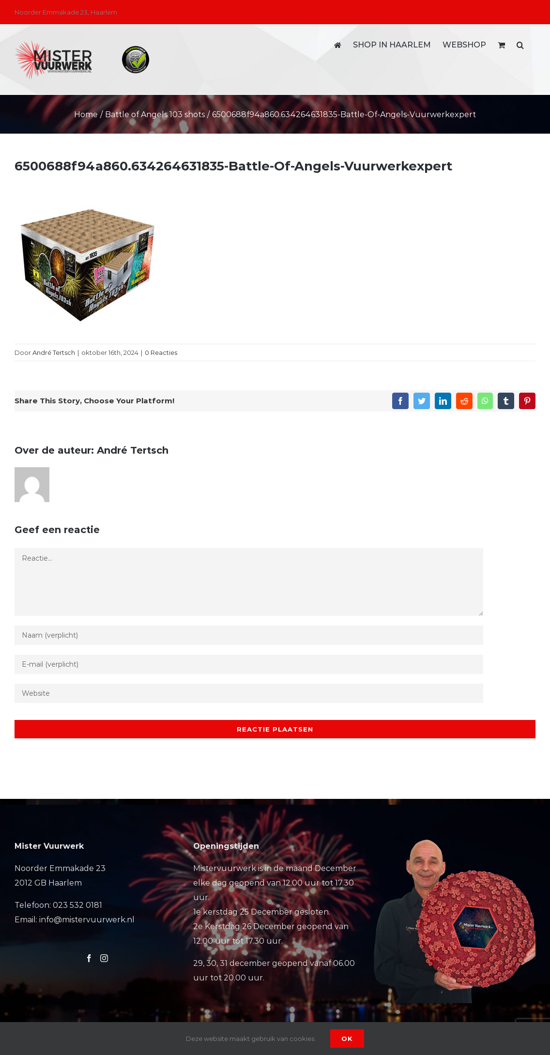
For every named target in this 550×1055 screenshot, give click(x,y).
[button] (520, 45)
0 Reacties (161, 352)
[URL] (249, 693)
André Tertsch (53, 352)
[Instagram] (104, 958)
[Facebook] (89, 958)
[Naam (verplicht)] (249, 635)
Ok (347, 1038)
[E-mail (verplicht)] (249, 664)
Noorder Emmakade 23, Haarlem (66, 12)
